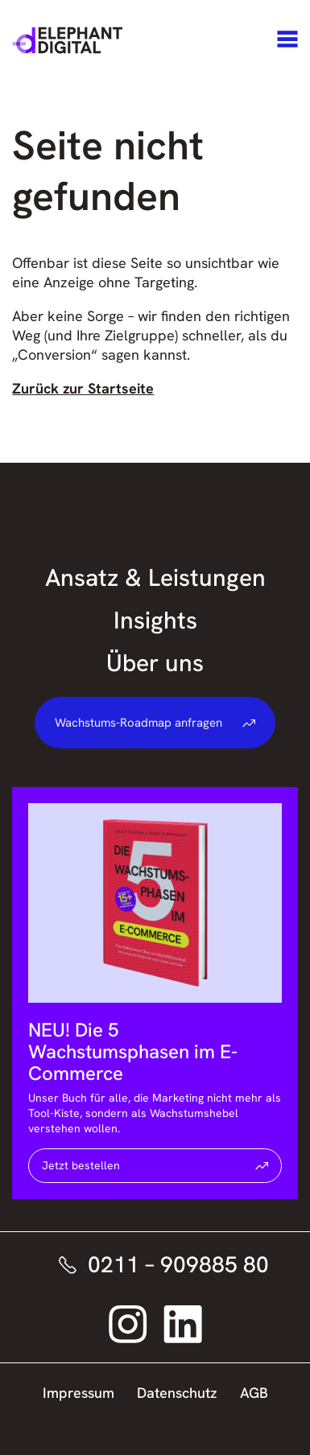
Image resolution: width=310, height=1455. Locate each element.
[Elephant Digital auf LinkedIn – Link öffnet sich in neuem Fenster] (182, 1324)
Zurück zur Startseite (83, 388)
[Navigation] (287, 40)
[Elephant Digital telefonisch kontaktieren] (155, 1265)
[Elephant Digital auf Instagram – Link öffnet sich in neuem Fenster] (128, 1324)
